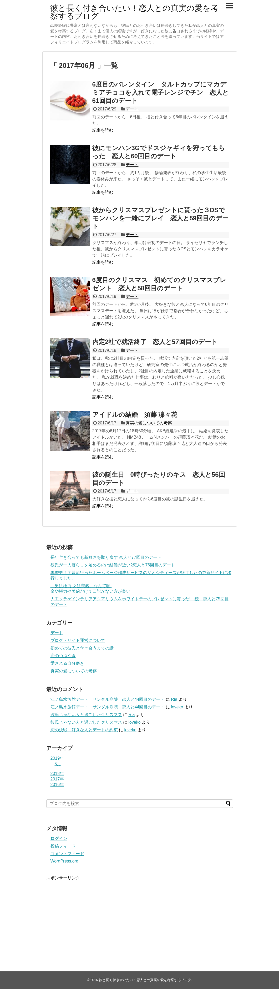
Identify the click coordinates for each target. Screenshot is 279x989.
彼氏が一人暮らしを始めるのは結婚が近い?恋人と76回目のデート (112, 565)
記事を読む (102, 130)
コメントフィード (67, 853)
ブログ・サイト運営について (77, 640)
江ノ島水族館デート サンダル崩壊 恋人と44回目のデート (107, 699)
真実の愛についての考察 (149, 423)
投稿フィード (63, 846)
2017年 (57, 779)
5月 (58, 764)
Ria (174, 699)
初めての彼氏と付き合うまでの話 (82, 648)
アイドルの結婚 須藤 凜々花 (134, 414)
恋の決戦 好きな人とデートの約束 (84, 730)
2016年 (57, 784)
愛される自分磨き (67, 663)
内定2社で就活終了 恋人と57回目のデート (155, 341)
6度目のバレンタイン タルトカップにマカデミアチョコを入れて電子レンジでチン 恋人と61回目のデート (160, 92)
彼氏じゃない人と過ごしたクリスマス (86, 714)
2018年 (57, 773)
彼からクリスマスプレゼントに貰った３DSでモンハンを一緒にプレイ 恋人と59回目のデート (160, 218)
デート (132, 109)
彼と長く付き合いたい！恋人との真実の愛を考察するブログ (134, 12)
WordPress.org (64, 861)
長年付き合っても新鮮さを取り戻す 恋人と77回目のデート (105, 557)
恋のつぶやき (63, 655)
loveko (177, 707)
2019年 (57, 758)
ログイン (58, 838)
